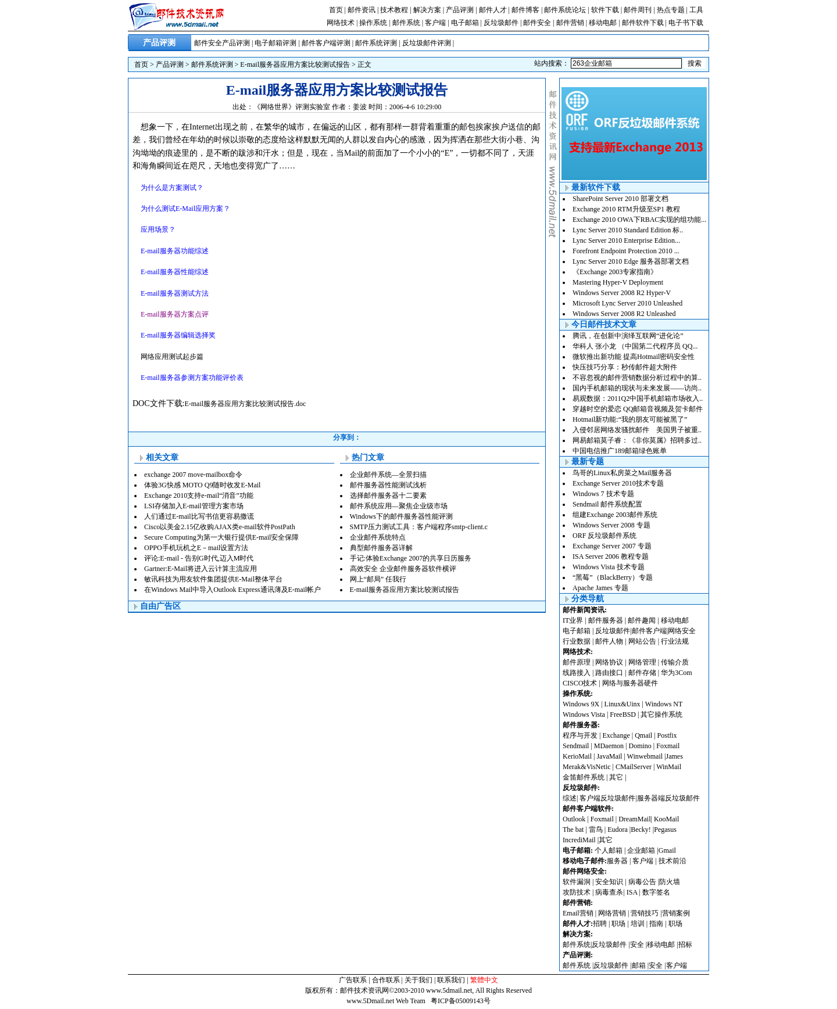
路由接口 (609, 673)
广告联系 (353, 980)
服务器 (617, 861)
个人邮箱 (609, 850)
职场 (618, 924)
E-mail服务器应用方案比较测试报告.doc (245, 404)
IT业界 (574, 620)
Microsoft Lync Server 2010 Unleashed (627, 303)
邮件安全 (537, 23)
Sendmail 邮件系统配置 (607, 504)
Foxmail (667, 746)
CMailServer (634, 767)
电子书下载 (685, 23)
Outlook (574, 819)
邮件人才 (493, 10)
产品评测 (460, 10)
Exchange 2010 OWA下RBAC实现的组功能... (639, 220)
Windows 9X (581, 704)
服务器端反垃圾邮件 (668, 798)
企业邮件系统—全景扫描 (388, 475)
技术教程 (394, 10)
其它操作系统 (661, 714)
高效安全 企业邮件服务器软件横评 (403, 569)
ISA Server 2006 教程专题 (611, 556)
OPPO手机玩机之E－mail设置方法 (196, 548)
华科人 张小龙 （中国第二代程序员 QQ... (635, 346)
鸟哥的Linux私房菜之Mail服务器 (622, 473)
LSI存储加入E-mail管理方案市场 (194, 506)
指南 (656, 924)
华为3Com (676, 673)
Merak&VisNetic (587, 767)
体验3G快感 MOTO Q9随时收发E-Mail (202, 485)
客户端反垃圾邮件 (607, 798)
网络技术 (341, 23)
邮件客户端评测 (326, 43)
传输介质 (675, 662)
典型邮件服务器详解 (381, 548)
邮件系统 (406, 23)
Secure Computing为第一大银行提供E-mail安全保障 (221, 537)
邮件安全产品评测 (222, 43)
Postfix (667, 735)
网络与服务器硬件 (630, 683)
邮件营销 (570, 23)
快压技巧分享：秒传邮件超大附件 (625, 367)
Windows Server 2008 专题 (611, 525)
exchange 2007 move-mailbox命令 (193, 475)
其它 (616, 777)
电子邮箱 (465, 23)
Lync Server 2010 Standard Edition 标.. (628, 230)
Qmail (643, 735)
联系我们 (451, 980)
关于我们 (418, 980)
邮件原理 (577, 662)
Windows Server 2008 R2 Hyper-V (622, 293)
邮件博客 (525, 10)
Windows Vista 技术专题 (609, 567)
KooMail (666, 819)
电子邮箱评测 (275, 43)
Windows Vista (585, 714)
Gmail (667, 850)
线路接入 (577, 673)
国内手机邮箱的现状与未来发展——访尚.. (637, 388)
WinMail (668, 767)
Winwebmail (645, 756)
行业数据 (577, 641)
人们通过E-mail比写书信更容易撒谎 (199, 516)
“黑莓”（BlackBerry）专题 (613, 577)
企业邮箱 (641, 850)
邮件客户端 (649, 631)
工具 (696, 10)
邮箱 (639, 965)
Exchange (615, 735)
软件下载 (605, 10)
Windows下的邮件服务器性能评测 (401, 516)
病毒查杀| (610, 892)
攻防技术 (577, 892)
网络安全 (682, 631)
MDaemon (609, 746)
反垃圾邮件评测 (426, 43)
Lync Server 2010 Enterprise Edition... (626, 240)
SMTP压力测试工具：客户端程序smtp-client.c (419, 527)
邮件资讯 (361, 10)
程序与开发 (580, 735)
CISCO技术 (580, 683)
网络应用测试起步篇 (172, 357)
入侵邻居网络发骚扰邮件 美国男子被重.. (637, 430)
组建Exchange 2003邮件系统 (615, 515)
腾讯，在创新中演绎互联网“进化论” (628, 336)
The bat (573, 829)
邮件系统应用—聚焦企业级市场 (399, 506)
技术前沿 (672, 861)
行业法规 (675, 641)
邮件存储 (642, 673)
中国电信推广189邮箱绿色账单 (620, 451)
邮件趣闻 (642, 620)
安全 (637, 944)
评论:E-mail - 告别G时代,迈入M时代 (198, 558)
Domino (639, 746)
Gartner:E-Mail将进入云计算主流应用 (200, 569)
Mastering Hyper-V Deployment (618, 282)
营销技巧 (645, 913)
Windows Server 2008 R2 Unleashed (624, 314)
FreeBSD (623, 714)
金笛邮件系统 (583, 777)
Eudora (618, 829)
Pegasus (665, 829)
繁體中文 (484, 980)
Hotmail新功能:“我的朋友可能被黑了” (630, 419)
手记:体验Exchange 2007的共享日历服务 (411, 558)
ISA (633, 892)
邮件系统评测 (376, 43)
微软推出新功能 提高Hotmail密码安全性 (634, 357)
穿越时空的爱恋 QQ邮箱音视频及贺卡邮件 (638, 409)
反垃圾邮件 (501, 23)
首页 (336, 10)
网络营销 (612, 913)
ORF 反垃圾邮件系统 (604, 536)
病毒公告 (642, 882)
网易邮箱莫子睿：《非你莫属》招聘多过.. (637, 440)
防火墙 (669, 882)
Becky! (642, 829)
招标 (685, 944)
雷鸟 (596, 829)
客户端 (435, 23)
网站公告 (642, 641)
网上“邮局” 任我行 (378, 579)
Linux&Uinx (622, 704)
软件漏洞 (577, 882)
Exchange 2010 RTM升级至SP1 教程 (626, 209)
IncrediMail (579, 840)
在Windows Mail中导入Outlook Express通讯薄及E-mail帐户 (232, 590)
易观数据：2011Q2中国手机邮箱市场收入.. (638, 398)
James (674, 756)
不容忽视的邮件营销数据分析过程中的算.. (637, 378)
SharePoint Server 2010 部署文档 (620, 199)
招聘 (600, 924)
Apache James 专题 (600, 588)
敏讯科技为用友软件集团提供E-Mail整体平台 (213, 579)
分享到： (347, 437)
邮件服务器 (605, 620)
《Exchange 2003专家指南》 (615, 272)
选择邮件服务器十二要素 (388, 495)
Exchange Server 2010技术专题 (618, 483)
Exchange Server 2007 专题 (612, 546)
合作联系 (386, 980)
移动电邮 (603, 23)
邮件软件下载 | (645, 23)
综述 (570, 798)
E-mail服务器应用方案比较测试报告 (295, 64)
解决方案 (427, 10)
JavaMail (609, 756)
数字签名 (656, 892)
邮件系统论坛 (565, 10)
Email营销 (578, 913)
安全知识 (609, 882)
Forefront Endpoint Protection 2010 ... (626, 251)
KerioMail (577, 756)
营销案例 (676, 913)
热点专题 (671, 10)
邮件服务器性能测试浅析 (388, 485)
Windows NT (664, 704)
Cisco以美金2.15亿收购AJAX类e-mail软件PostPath (219, 527)
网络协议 (609, 662)
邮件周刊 (638, 10)
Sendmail (576, 746)
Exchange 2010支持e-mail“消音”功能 (198, 495)
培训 (638, 924)
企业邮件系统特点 (378, 537)
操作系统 (373, 23)
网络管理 (642, 662)
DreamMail (634, 819)
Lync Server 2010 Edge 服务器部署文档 (631, 261)
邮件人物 (609, 641)
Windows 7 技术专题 (603, 494)
